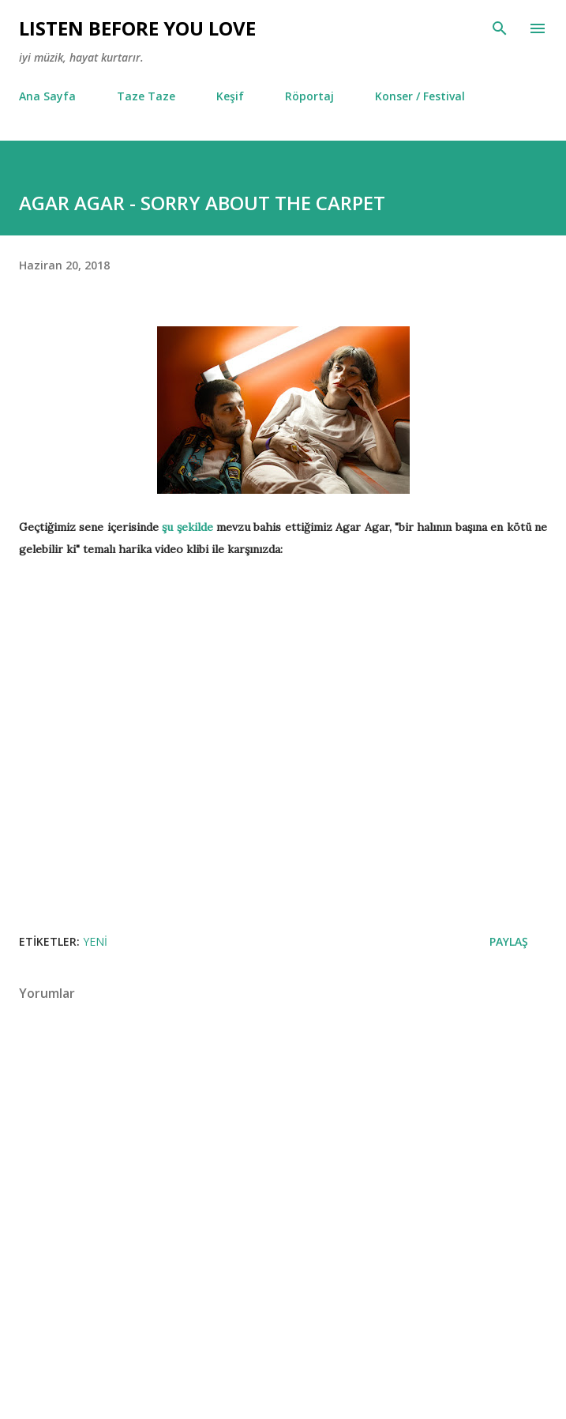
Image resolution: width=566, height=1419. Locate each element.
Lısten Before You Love (137, 28)
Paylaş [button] (508, 941)
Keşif (230, 96)
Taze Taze (146, 96)
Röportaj (309, 96)
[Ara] (499, 28)
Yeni (95, 941)
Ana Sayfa (47, 96)
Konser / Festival (420, 96)
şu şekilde (187, 527)
